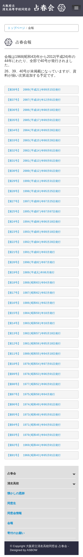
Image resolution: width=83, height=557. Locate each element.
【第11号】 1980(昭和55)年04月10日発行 (34, 353)
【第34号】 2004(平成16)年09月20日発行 (34, 130)
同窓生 (11, 503)
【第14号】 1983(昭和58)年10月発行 (31, 323)
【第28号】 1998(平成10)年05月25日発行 (34, 191)
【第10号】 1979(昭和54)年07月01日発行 (34, 364)
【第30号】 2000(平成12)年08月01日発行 (34, 171)
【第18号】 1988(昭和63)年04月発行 (31, 282)
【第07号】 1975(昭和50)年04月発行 (31, 394)
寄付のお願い (16, 533)
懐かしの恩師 (16, 493)
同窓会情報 (14, 513)
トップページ (16, 28)
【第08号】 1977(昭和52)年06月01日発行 (34, 384)
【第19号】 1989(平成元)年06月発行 (30, 272)
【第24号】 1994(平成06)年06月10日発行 (34, 221)
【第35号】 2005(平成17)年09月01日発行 (34, 120)
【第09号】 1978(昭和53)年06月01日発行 (34, 374)
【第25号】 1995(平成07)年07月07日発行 (34, 211)
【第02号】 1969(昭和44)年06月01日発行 (34, 445)
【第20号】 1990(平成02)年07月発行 (31, 262)
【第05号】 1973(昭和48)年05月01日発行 (34, 414)
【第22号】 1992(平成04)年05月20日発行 (34, 242)
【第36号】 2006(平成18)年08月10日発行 (34, 110)
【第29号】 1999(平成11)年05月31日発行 (34, 181)
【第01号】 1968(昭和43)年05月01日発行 (34, 455)
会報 (10, 523)
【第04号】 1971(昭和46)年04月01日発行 (34, 425)
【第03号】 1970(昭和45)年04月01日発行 (34, 435)
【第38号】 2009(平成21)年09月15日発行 (34, 89)
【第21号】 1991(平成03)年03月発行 (31, 252)
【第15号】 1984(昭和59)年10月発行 (31, 313)
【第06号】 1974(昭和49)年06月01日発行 (34, 404)
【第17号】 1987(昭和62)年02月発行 (31, 293)
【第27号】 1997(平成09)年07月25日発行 (34, 201)
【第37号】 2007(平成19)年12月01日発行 (34, 100)
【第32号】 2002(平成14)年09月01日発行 (34, 150)
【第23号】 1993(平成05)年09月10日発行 (34, 232)
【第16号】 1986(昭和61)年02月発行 (31, 303)
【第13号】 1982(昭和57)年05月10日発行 (34, 333)
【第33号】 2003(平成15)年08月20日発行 (34, 140)
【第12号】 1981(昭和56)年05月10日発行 (34, 343)
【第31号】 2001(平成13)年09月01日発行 (34, 160)
